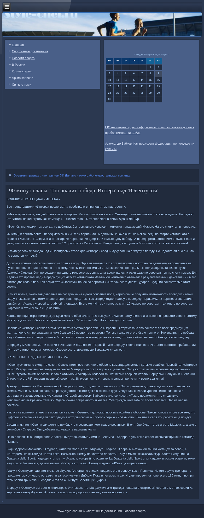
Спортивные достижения (30, 51)
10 (109, 80)
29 (150, 93)
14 (142, 80)
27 (134, 93)
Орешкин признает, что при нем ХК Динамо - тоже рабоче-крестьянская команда (71, 175)
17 (109, 86)
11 (117, 80)
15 (150, 80)
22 (150, 86)
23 (158, 86)
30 (158, 93)
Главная (18, 45)
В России (18, 64)
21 (142, 86)
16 (158, 80)
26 (125, 93)
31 (109, 99)
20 (134, 86)
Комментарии (22, 71)
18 (117, 86)
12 (125, 80)
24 (109, 93)
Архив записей (22, 78)
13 (134, 80)
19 (125, 86)
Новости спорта (23, 58)
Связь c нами (21, 84)
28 (142, 93)
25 (117, 93)
